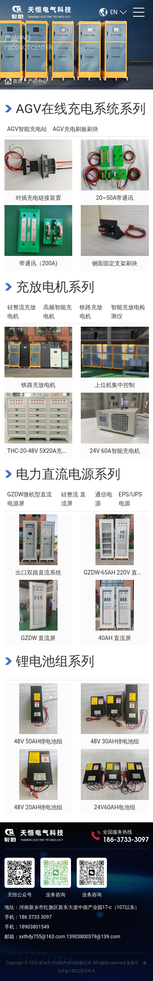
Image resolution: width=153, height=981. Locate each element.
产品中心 (37, 81)
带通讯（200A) (38, 263)
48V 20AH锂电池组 (38, 807)
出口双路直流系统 (38, 572)
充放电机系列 (55, 287)
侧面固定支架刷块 (114, 263)
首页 (17, 81)
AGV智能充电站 (27, 129)
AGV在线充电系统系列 (81, 108)
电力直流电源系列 (68, 474)
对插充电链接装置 (38, 197)
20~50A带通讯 (114, 197)
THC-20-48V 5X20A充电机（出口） (52, 451)
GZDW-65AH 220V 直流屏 (116, 572)
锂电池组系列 (55, 661)
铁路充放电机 (38, 385)
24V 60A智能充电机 (115, 451)
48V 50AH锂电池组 (38, 741)
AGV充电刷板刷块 (75, 129)
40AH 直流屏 (114, 638)
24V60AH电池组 (114, 807)
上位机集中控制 (115, 385)
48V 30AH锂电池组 (115, 741)
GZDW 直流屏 (38, 638)
